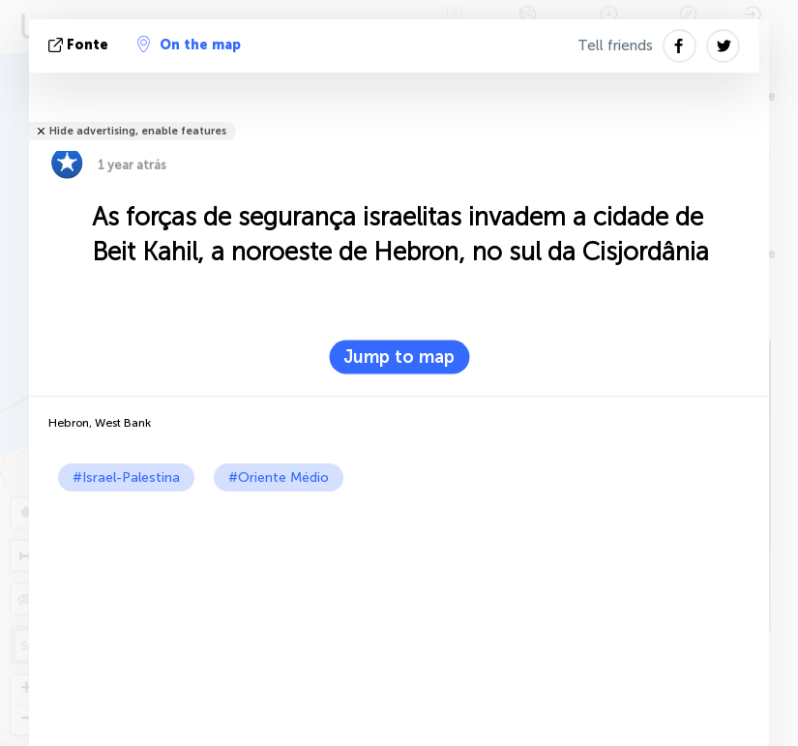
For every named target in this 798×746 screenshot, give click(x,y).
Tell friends (615, 45)
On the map (189, 44)
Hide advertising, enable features (137, 131)
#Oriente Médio (278, 477)
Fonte (80, 45)
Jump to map (399, 357)
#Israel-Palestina (126, 477)
